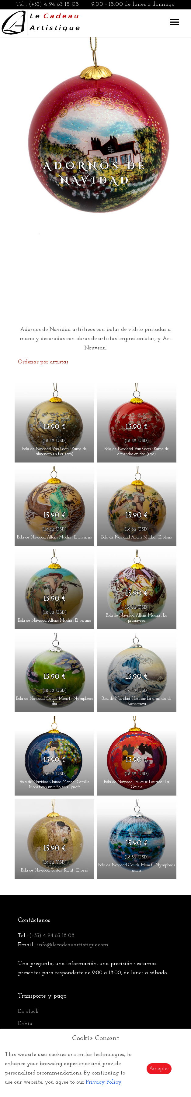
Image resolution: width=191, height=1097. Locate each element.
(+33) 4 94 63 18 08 (54, 4)
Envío (25, 1024)
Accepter (159, 1068)
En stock (28, 1011)
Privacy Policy (104, 1082)
